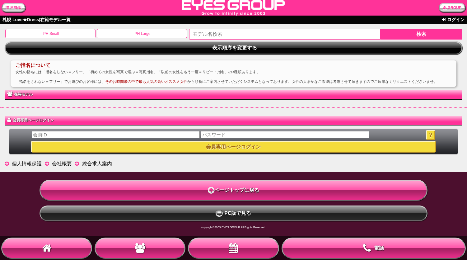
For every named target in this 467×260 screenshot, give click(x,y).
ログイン (456, 19)
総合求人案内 (97, 163)
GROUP (452, 8)
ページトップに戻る (233, 190)
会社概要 (62, 163)
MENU (13, 8)
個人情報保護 (27, 163)
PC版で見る (233, 213)
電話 (373, 248)
